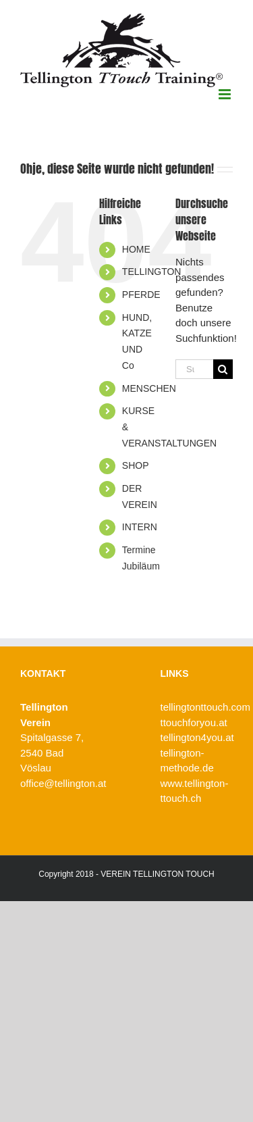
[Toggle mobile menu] (226, 94)
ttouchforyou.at (194, 722)
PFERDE (141, 294)
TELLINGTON (151, 271)
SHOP (135, 465)
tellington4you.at (197, 737)
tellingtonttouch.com (205, 707)
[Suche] (223, 369)
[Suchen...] (194, 369)
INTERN (139, 526)
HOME (136, 249)
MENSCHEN (149, 388)
